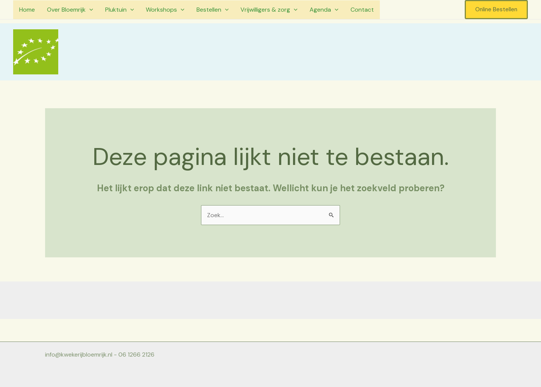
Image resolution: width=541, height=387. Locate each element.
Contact (362, 10)
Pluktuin (119, 9)
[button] (496, 9)
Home (27, 10)
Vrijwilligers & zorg (269, 9)
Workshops (165, 9)
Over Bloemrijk (70, 9)
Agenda (324, 9)
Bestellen (212, 9)
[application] (89, 9)
